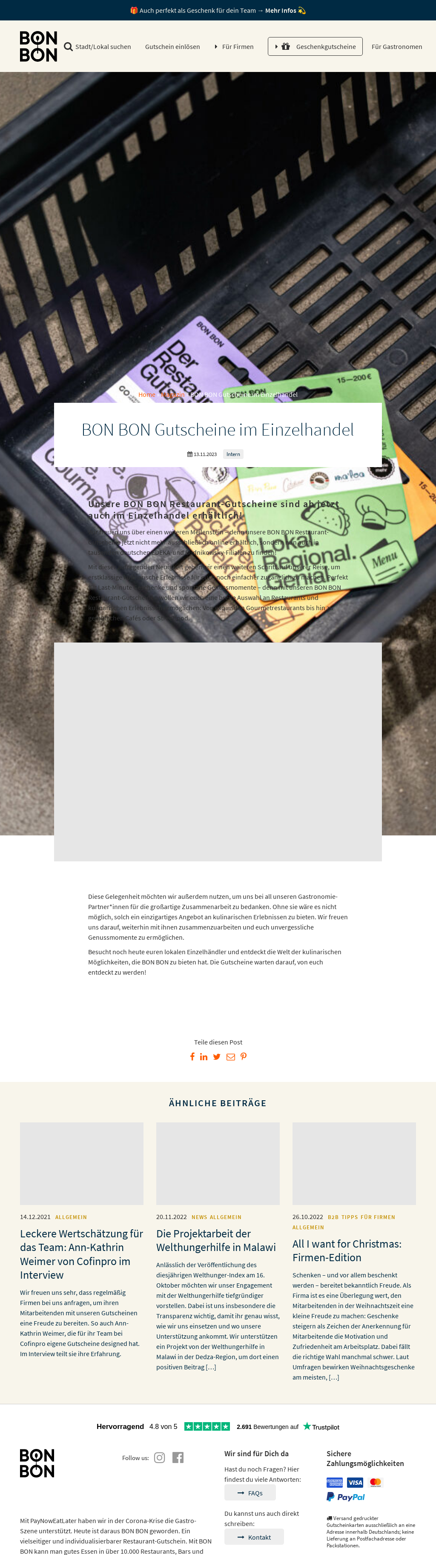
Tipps (349, 1217)
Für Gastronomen (396, 46)
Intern (233, 454)
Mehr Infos (280, 10)
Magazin (173, 394)
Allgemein (71, 1217)
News (199, 1217)
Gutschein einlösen (172, 46)
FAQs (250, 1493)
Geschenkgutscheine (318, 46)
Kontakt (254, 1537)
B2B (333, 1217)
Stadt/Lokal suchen (97, 46)
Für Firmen (238, 46)
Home (146, 394)
